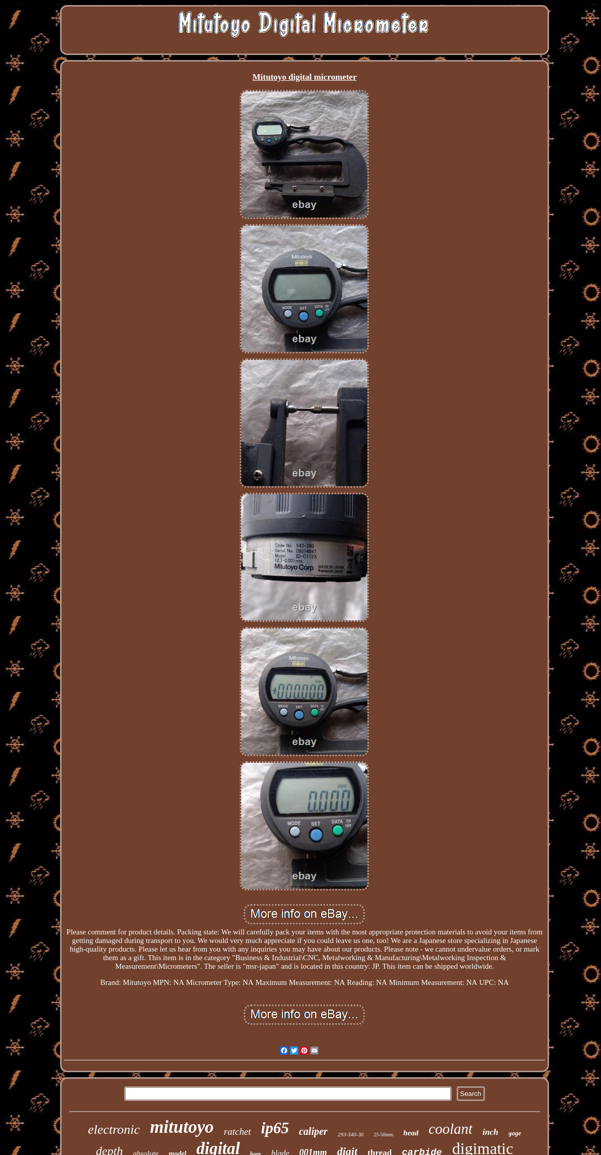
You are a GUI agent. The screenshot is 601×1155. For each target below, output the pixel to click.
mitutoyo (181, 1127)
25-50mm (383, 1134)
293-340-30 (350, 1134)
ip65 (275, 1128)
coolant (450, 1129)
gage (515, 1133)
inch (490, 1132)
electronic (114, 1129)
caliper (313, 1131)
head (410, 1133)
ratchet (237, 1131)
